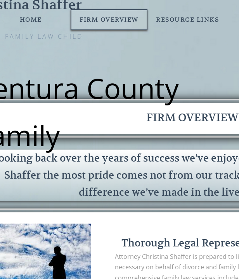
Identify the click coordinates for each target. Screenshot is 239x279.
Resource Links (187, 20)
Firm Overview (109, 20)
